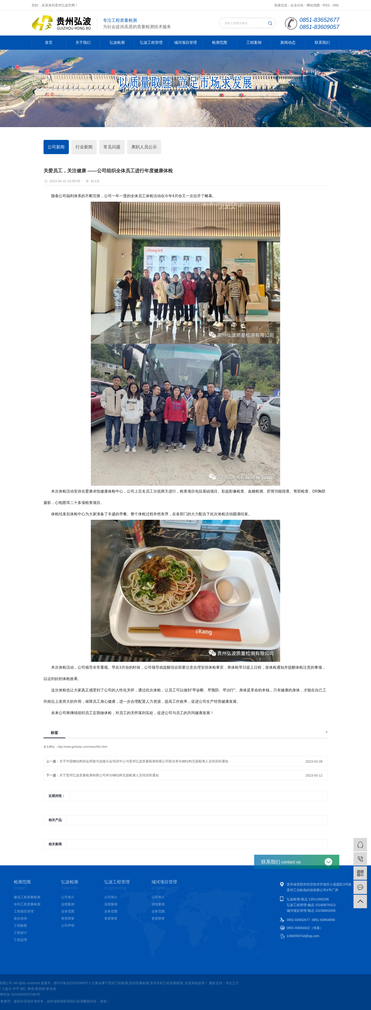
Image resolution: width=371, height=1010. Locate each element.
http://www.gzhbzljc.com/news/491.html (82, 746)
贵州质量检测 (34, 983)
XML (335, 5)
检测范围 (219, 42)
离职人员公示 (144, 147)
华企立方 (127, 983)
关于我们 (83, 42)
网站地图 (313, 5)
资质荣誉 (35, 918)
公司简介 (35, 897)
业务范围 (35, 911)
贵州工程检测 (14, 983)
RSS (326, 5)
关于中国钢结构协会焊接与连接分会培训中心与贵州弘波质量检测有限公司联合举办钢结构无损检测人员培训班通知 (143, 761)
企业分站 (297, 5)
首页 (49, 42)
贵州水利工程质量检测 (62, 983)
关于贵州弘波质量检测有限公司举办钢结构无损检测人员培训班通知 (109, 775)
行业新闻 (84, 147)
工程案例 (253, 42)
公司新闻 (56, 147)
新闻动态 (288, 42)
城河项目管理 (185, 42)
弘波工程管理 (151, 42)
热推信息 (280, 5)
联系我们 (322, 42)
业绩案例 (35, 904)
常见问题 (111, 147)
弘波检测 (117, 42)
